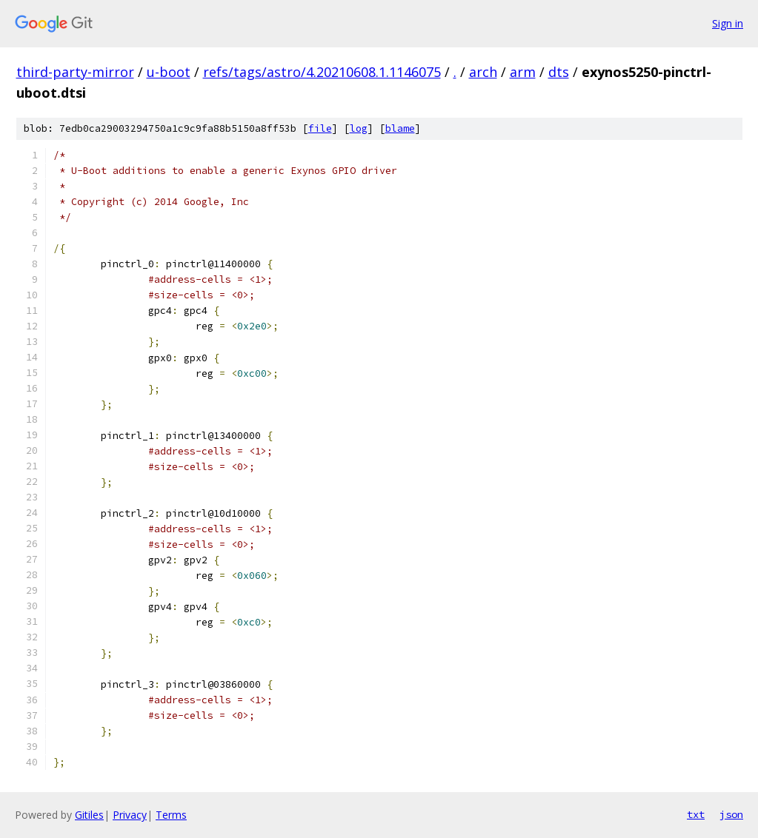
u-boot (168, 72)
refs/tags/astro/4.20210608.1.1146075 (322, 72)
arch (483, 72)
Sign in (727, 23)
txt (696, 814)
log (359, 128)
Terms (171, 815)
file (320, 128)
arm (523, 72)
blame (400, 128)
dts (558, 72)
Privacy (130, 815)
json (731, 814)
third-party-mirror (75, 72)
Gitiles (89, 815)
